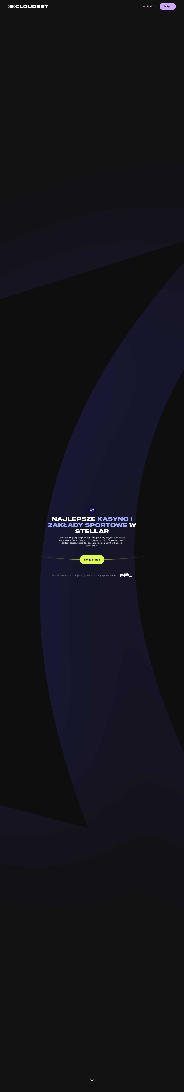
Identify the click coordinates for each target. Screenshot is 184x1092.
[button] (150, 6)
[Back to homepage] (28, 6)
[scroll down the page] (92, 1080)
